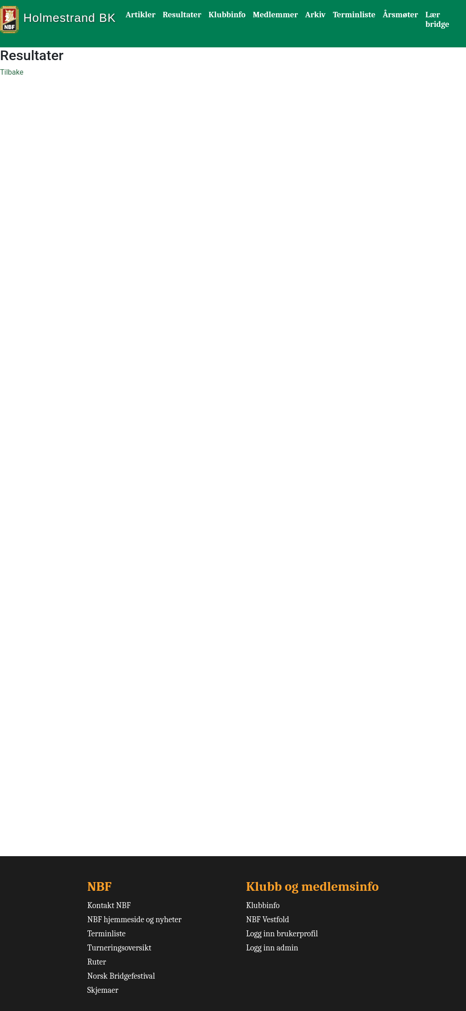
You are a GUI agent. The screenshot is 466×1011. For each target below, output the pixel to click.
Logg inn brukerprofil (282, 934)
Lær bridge (437, 19)
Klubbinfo (226, 15)
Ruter (96, 962)
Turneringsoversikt (119, 948)
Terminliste (354, 15)
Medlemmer (275, 15)
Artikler (141, 15)
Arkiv (315, 15)
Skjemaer (102, 990)
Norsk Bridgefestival (121, 976)
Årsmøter (400, 15)
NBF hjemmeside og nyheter (134, 919)
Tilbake (11, 72)
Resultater (182, 15)
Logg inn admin (272, 948)
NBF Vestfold (267, 919)
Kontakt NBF (109, 905)
